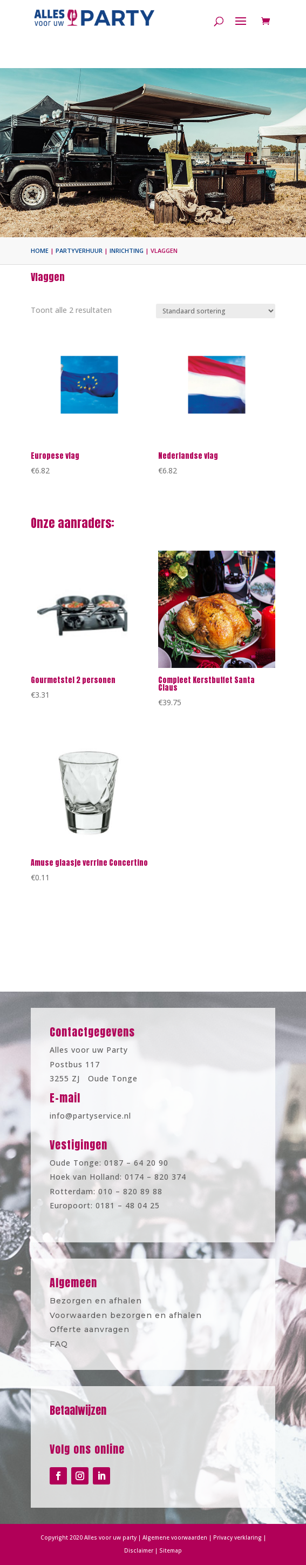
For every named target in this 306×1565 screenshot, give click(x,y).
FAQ (73, 1339)
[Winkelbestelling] (215, 311)
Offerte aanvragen (99, 1327)
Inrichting (127, 250)
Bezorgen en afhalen (105, 1303)
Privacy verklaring (224, 1538)
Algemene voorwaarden (172, 1538)
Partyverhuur (79, 250)
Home (40, 250)
